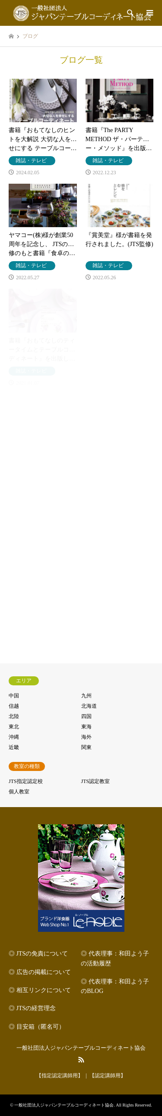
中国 (14, 696)
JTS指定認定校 (26, 781)
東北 (14, 727)
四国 (86, 716)
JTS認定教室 (95, 781)
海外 (86, 737)
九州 (86, 696)
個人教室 (19, 792)
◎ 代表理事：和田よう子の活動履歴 (115, 958)
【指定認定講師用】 (59, 1076)
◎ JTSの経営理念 (32, 1008)
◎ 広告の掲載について (40, 972)
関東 (86, 747)
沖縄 (14, 737)
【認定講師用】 (107, 1076)
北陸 (14, 716)
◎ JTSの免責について (38, 953)
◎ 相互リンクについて (40, 990)
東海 (86, 727)
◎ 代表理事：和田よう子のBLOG (115, 986)
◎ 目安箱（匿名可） (37, 1027)
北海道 (89, 706)
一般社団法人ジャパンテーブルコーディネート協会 (81, 1048)
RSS (81, 1060)
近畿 (14, 747)
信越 (14, 706)
